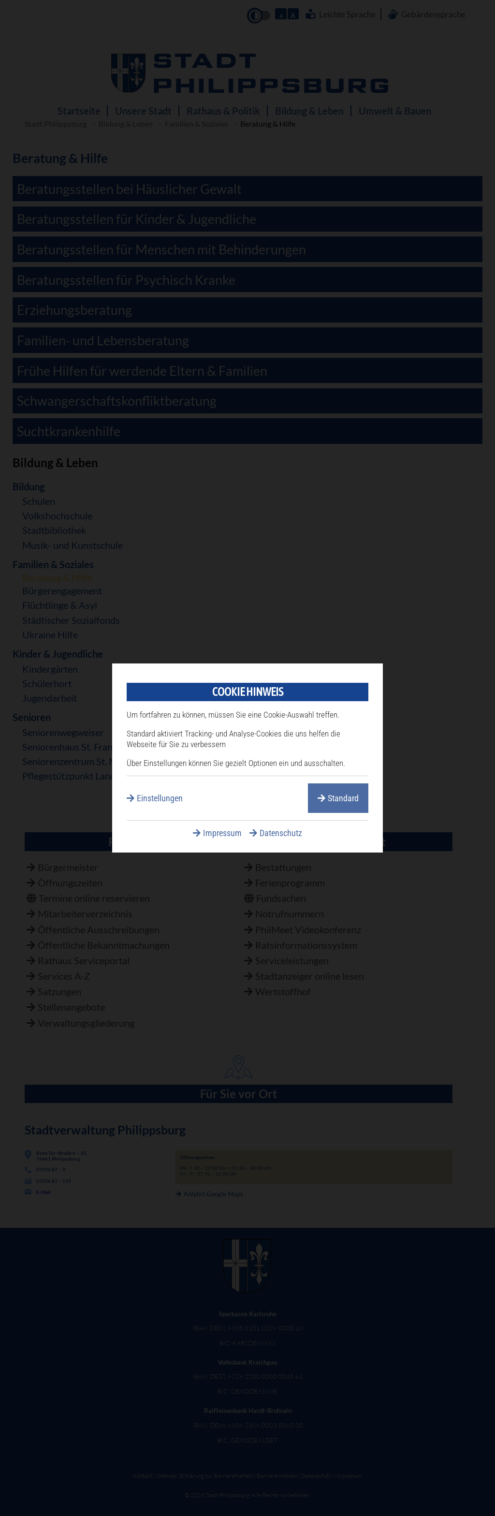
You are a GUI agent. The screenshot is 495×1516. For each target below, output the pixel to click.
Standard (343, 798)
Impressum (222, 833)
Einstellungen (160, 798)
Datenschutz (281, 833)
